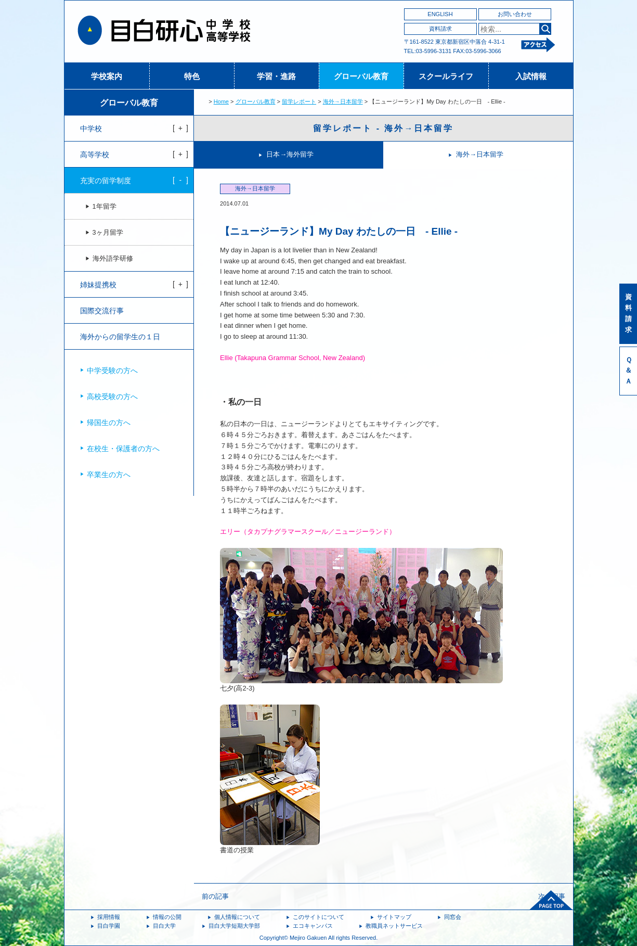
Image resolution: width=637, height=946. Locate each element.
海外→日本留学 (343, 101)
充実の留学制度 (105, 180)
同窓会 (452, 917)
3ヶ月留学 (108, 232)
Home (221, 101)
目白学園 (108, 926)
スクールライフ (446, 76)
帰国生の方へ (109, 422)
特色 (192, 76)
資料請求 (440, 28)
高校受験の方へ (112, 396)
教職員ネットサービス (394, 926)
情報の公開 (167, 917)
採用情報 (108, 917)
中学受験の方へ (112, 370)
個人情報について (237, 917)
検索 (545, 29)
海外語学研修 (113, 258)
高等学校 (94, 154)
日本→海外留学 (290, 154)
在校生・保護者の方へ (123, 448)
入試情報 (531, 76)
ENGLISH (439, 14)
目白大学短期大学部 (234, 926)
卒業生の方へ (109, 474)
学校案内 (106, 76)
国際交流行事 (102, 310)
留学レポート (299, 101)
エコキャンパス (313, 926)
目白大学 (164, 926)
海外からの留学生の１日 (120, 337)
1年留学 (104, 206)
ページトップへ (551, 900)
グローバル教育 (361, 76)
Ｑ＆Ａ (628, 371)
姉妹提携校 (98, 284)
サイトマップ (394, 917)
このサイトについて (318, 917)
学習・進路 (276, 76)
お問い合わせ (515, 14)
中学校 (91, 128)
